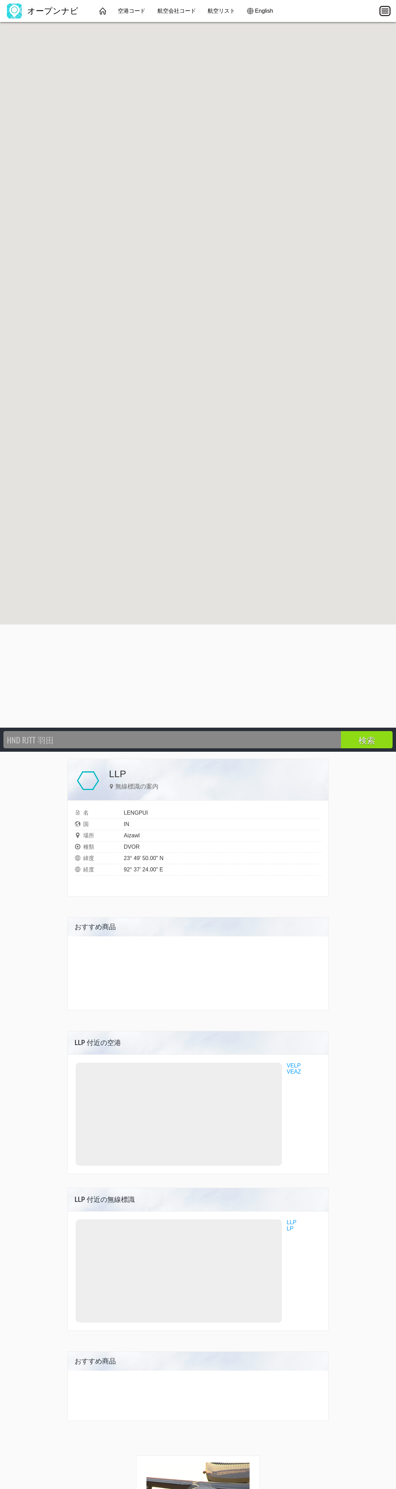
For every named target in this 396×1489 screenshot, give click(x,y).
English (264, 11)
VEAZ (294, 1072)
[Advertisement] (198, 676)
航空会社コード (176, 11)
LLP (291, 1222)
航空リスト (221, 11)
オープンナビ (42, 10)
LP (290, 1228)
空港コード (131, 11)
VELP (294, 1065)
